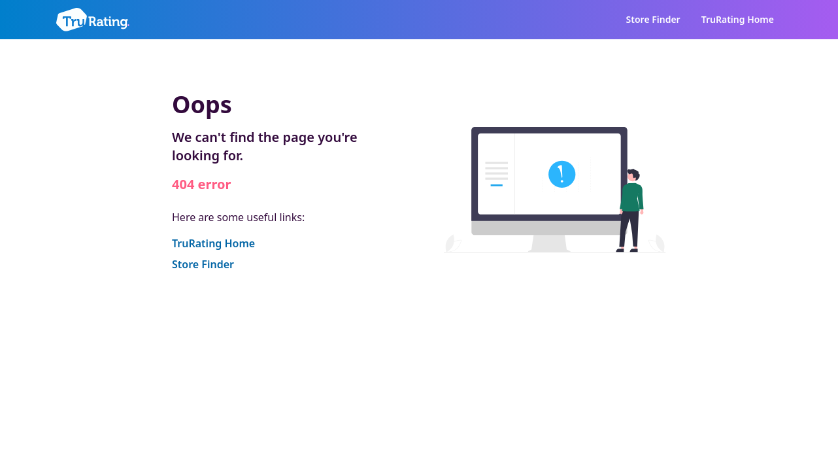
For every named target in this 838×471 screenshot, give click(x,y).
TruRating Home (737, 19)
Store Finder (653, 19)
